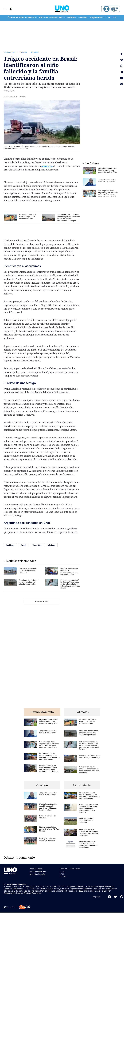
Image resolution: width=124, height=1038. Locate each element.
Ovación (53, 18)
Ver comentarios (42, 601)
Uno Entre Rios (9, 52)
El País (62, 18)
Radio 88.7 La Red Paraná (70, 869)
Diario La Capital (36, 869)
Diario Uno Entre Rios (38, 871)
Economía (71, 18)
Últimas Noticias (16, 18)
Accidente (35, 52)
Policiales (43, 18)
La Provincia (31, 18)
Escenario (82, 18)
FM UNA (63, 877)
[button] (5, 9)
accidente (47, 166)
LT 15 (114, 18)
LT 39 (107, 18)
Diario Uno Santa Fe (37, 874)
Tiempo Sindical (96, 18)
